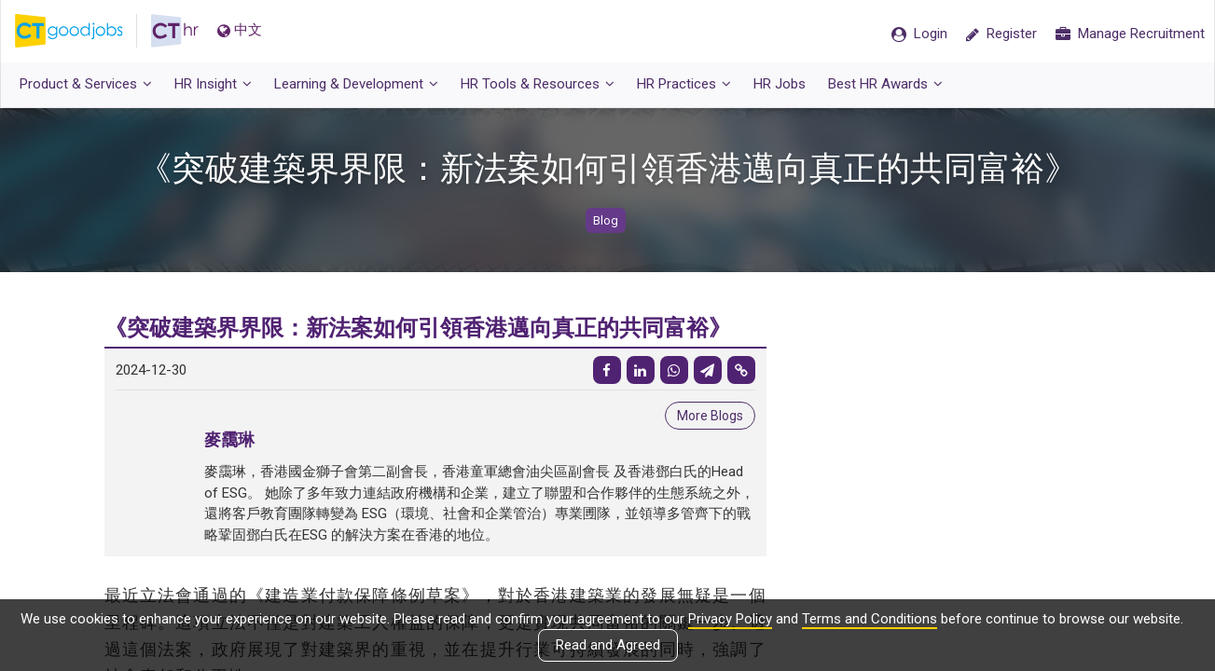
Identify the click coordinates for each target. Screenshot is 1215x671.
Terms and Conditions (869, 618)
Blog (605, 220)
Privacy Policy (730, 618)
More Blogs (710, 415)
